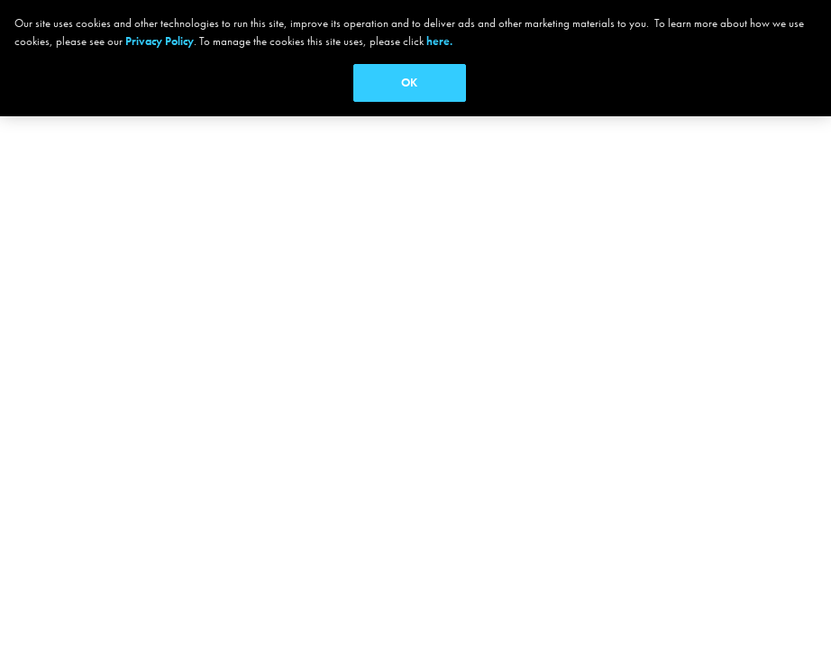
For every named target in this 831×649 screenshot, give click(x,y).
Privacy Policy (159, 41)
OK (409, 82)
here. (439, 41)
